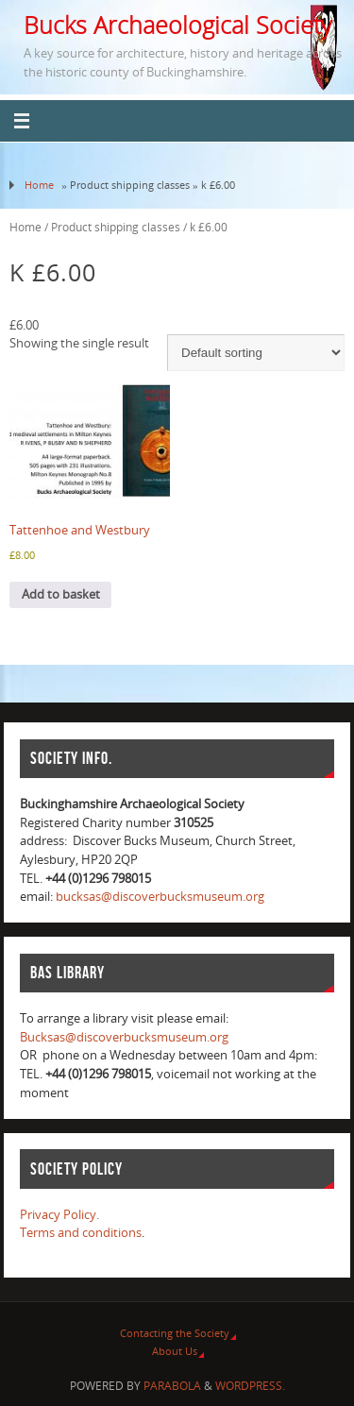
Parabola (172, 1386)
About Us (174, 1351)
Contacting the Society (174, 1333)
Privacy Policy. (59, 1215)
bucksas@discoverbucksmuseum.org (160, 897)
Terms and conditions (81, 1233)
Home (39, 185)
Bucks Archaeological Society (177, 24)
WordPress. (250, 1386)
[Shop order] (256, 352)
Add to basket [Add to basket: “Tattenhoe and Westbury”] (61, 594)
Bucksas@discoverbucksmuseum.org (124, 1037)
